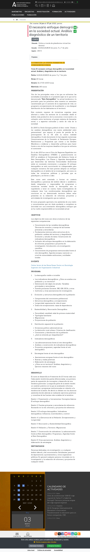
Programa (34, 57)
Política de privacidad (44, 550)
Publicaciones (18, 15)
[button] (45, 542)
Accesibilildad (58, 550)
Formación (57, 12)
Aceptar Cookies (54, 546)
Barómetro (17, 12)
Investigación (43, 12)
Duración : (34, 48)
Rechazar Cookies (36, 546)
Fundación (31, 15)
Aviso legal (30, 550)
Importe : (34, 51)
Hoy (27, 513)
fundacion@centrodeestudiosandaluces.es (50, 2)
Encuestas (29, 12)
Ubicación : (34, 43)
